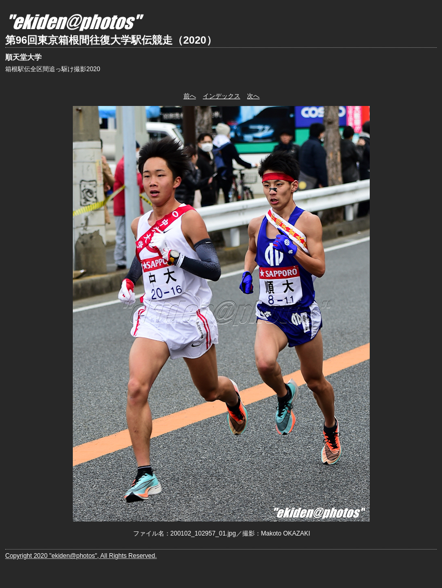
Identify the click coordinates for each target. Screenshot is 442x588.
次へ (253, 96)
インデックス (221, 96)
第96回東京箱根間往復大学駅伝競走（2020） (111, 40)
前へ (190, 96)
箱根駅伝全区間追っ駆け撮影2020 (52, 69)
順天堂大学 (23, 57)
